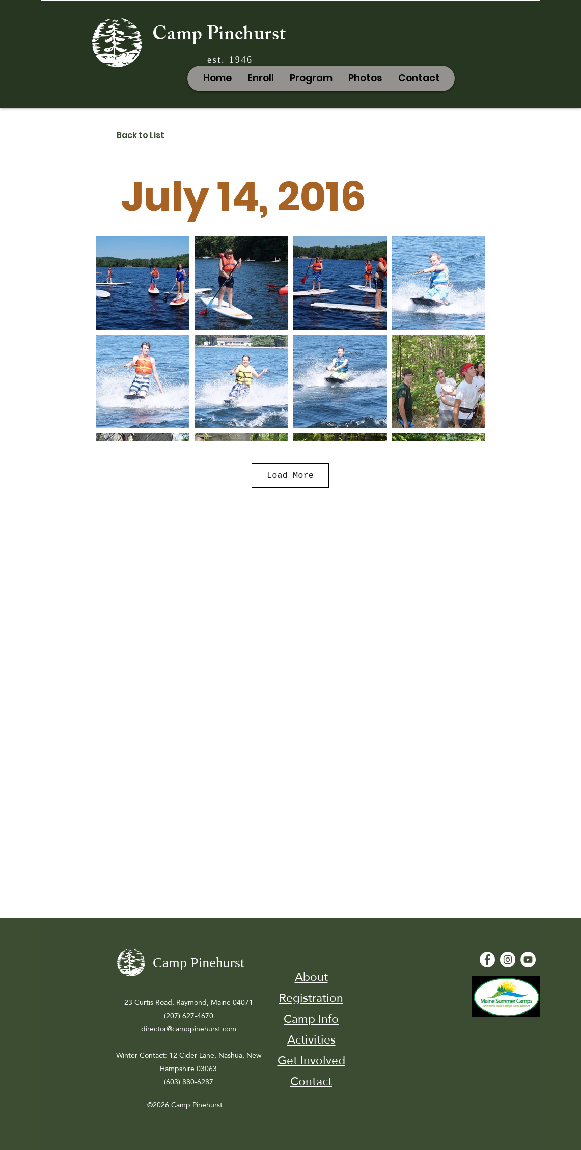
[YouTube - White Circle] (528, 959)
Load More (290, 475)
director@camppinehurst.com (188, 1028)
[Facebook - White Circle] (487, 959)
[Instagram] (507, 959)
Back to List (140, 135)
